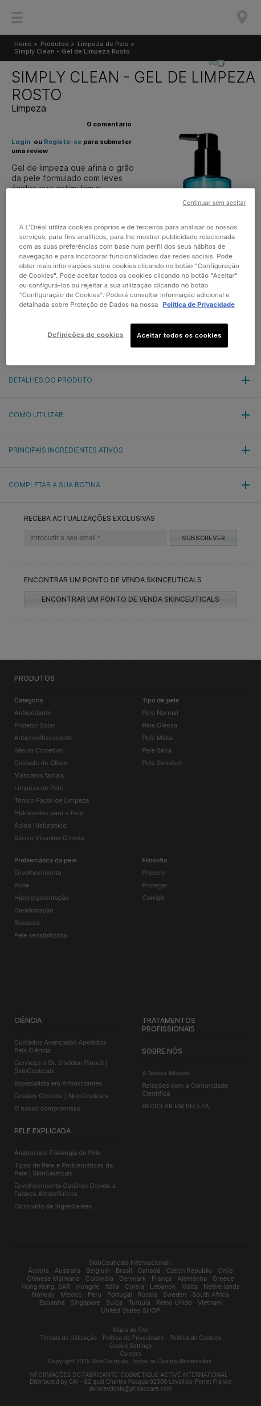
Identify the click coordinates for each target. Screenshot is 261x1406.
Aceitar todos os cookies (179, 335)
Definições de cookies (85, 335)
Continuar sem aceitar (214, 202)
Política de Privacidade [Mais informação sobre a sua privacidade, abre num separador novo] (199, 305)
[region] (130, 276)
